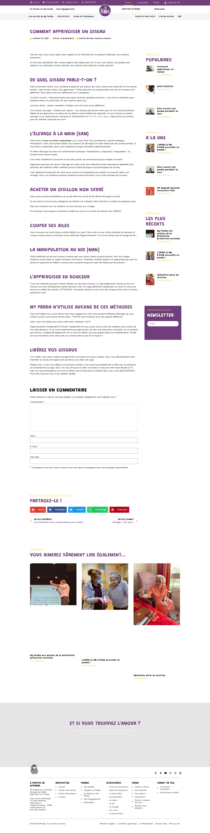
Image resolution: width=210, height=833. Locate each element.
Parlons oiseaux (103, 39)
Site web (34, 457)
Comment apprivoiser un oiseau (165, 69)
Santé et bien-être (145, 17)
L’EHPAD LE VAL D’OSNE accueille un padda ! (168, 147)
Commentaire (37, 402)
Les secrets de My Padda (41, 17)
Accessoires (142, 2)
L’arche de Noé (166, 17)
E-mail (34, 446)
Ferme (156, 2)
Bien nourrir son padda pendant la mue (167, 111)
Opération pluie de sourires (149, 675)
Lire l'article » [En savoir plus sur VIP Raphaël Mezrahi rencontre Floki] (164, 194)
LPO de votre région (99, 116)
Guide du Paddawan (84, 17)
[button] (38, 510)
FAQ (179, 17)
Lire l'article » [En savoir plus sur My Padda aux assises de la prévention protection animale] (164, 242)
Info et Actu (63, 17)
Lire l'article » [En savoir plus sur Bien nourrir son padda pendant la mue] (164, 117)
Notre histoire (165, 86)
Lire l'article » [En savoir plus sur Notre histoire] (164, 90)
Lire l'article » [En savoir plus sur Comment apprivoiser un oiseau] (164, 75)
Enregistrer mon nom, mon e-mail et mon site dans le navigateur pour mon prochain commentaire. (80, 468)
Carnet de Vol (172, 2)
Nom (33, 436)
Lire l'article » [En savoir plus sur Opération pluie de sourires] (164, 281)
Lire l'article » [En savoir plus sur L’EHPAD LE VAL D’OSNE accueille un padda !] (164, 153)
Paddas (128, 2)
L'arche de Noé (86, 39)
